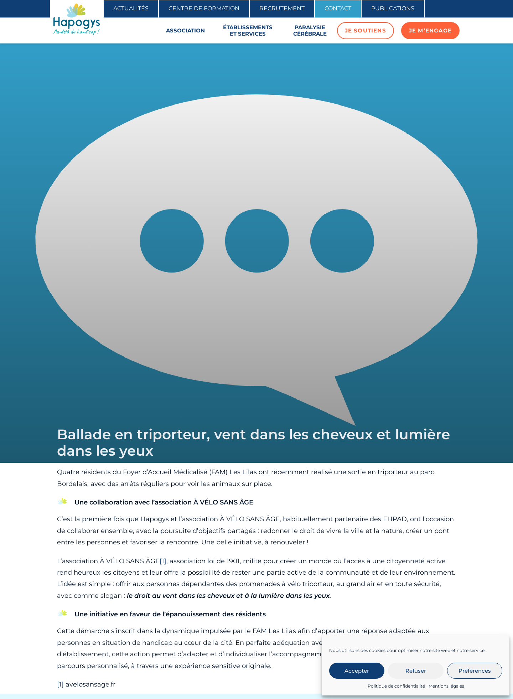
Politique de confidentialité (396, 686)
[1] (163, 561)
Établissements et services (248, 30)
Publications (392, 8)
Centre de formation (204, 8)
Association (185, 30)
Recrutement (282, 8)
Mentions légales (446, 686)
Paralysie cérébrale (310, 30)
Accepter (356, 670)
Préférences (474, 670)
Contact (338, 8)
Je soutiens (365, 30)
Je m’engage (430, 30)
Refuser (415, 670)
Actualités (131, 8)
